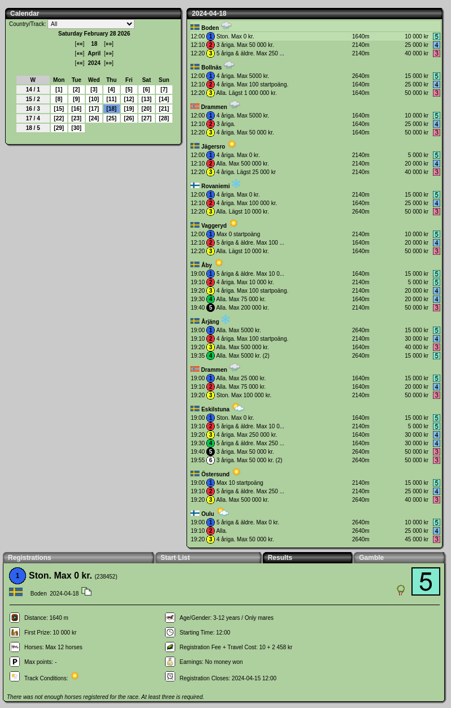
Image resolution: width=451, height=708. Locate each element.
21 (164, 109)
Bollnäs (211, 67)
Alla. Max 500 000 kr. (242, 163)
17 (94, 109)
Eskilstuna (215, 409)
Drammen (214, 107)
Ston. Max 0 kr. (235, 36)
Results (280, 558)
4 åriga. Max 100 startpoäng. (252, 84)
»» (109, 44)
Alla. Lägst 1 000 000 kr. (246, 93)
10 (94, 99)
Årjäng (210, 322)
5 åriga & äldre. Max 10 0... (250, 274)
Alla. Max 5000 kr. (238, 330)
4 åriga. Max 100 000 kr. (246, 203)
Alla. (221, 531)
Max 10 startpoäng (239, 483)
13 (147, 99)
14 (164, 99)
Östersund (215, 474)
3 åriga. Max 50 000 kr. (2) (249, 460)
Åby (206, 265)
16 (76, 109)
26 (129, 118)
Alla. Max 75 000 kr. (241, 299)
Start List (175, 558)
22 (59, 118)
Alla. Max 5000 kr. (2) (242, 356)
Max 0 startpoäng (238, 234)
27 (147, 118)
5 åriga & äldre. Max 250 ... (250, 53)
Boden (210, 28)
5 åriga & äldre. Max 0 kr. (247, 522)
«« (79, 44)
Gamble (371, 558)
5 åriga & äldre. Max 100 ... (250, 243)
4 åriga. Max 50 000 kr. (245, 132)
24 (94, 118)
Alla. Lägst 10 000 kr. (242, 212)
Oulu (207, 514)
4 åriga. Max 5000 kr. (242, 76)
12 (129, 99)
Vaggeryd (214, 226)
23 (76, 118)
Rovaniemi (215, 186)
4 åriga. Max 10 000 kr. (245, 282)
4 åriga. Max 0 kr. (238, 155)
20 (147, 109)
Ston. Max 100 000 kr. (243, 395)
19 (129, 109)
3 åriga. (225, 124)
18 (112, 109)
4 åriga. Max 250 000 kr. (246, 435)
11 (112, 99)
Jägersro (213, 147)
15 (59, 109)
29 (59, 128)
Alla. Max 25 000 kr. (241, 378)
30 (76, 128)
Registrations (29, 558)
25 (112, 118)
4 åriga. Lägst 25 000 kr (246, 172)
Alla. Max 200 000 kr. (242, 308)
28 (164, 118)
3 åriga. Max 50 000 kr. (245, 45)
